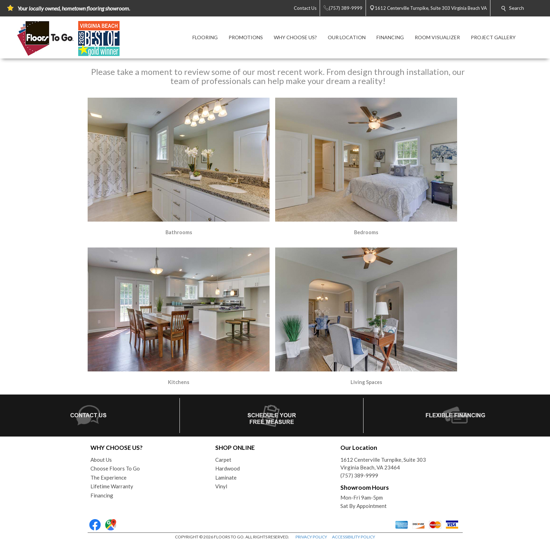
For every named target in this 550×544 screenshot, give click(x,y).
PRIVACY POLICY (311, 536)
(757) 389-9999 (359, 475)
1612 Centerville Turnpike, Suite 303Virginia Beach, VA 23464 (383, 463)
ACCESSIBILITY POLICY (353, 536)
